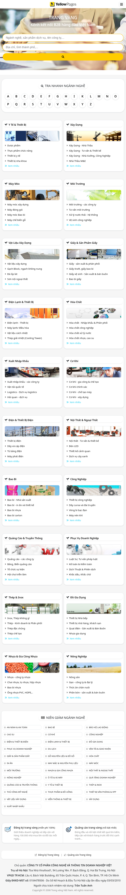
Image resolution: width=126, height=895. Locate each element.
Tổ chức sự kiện (16, 569)
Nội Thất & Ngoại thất (84, 420)
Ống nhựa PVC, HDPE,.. (20, 692)
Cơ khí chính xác (78, 386)
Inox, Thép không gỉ (18, 618)
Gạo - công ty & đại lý (81, 682)
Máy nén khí (76, 515)
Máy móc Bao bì (16, 214)
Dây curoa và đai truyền (82, 505)
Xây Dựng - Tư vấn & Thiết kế (85, 150)
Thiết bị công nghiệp (80, 499)
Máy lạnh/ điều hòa (18, 327)
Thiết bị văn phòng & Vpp (102, 791)
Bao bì (12, 479)
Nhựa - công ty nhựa (18, 677)
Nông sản (74, 677)
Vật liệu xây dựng (20, 243)
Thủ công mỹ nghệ (17, 791)
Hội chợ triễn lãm (17, 574)
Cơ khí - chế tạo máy (80, 392)
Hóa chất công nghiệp (81, 327)
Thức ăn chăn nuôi (79, 687)
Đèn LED (74, 446)
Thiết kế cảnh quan (79, 451)
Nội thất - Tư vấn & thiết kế (84, 440)
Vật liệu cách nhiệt (17, 333)
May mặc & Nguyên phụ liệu (63, 763)
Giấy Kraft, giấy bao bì (81, 268)
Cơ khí (74, 361)
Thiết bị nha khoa (17, 160)
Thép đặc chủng (16, 628)
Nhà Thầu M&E (77, 160)
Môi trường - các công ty (82, 204)
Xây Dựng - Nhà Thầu (81, 145)
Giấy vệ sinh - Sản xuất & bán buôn (88, 273)
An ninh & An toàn (17, 727)
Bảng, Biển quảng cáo (19, 564)
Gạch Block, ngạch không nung (24, 268)
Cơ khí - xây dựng (78, 397)
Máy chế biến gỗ (16, 220)
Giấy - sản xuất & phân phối (84, 263)
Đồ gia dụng (78, 597)
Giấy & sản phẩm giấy (83, 243)
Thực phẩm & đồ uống (60, 791)
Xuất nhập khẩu (19, 361)
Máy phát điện (15, 456)
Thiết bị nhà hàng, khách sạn (85, 623)
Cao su (10, 734)
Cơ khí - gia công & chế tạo (84, 381)
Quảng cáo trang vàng (95, 827)
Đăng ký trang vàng (34, 827)
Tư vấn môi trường (79, 209)
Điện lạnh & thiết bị (21, 302)
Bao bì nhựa (14, 510)
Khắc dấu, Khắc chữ (80, 574)
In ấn (10, 763)
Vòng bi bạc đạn (78, 510)
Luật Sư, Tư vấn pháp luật (83, 559)
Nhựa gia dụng (77, 633)
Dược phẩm (13, 145)
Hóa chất (76, 302)
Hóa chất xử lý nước (80, 333)
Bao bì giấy (75, 279)
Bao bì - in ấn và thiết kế (20, 505)
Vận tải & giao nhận (100, 748)
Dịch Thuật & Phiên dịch (82, 569)
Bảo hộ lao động (98, 727)
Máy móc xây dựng (18, 204)
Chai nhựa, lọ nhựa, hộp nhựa (24, 682)
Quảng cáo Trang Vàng (79, 854)
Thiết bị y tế (13, 155)
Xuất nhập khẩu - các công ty (23, 381)
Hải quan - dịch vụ (17, 397)
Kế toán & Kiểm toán (80, 564)
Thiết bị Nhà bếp (78, 618)
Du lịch (52, 748)
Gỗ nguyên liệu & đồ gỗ (61, 756)
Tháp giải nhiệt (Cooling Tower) (24, 338)
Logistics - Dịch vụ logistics (22, 392)
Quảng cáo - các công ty (20, 559)
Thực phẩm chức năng (19, 150)
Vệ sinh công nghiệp (80, 220)
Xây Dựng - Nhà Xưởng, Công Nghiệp (89, 155)
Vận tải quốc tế (15, 386)
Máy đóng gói (15, 209)
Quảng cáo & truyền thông (26, 538)
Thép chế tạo (14, 633)
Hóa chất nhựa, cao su (81, 338)
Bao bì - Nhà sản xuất (19, 499)
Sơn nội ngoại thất (17, 279)
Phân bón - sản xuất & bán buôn (87, 692)
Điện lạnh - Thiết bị (17, 322)
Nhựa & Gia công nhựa (23, 656)
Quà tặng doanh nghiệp (102, 777)
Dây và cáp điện (16, 446)
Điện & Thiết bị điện (21, 420)
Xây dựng (76, 124)
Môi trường (77, 184)
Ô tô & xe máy (55, 777)
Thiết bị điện (14, 440)
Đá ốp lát (12, 273)
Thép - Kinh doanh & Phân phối (24, 623)
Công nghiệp (78, 479)
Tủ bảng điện (14, 451)
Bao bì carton (14, 515)
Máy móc (14, 184)
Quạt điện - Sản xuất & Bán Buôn (87, 628)
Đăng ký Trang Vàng (48, 854)
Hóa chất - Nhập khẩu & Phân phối (88, 322)
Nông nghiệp (78, 656)
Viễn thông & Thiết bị (59, 799)
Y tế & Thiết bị (17, 124)
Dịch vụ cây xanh (78, 456)
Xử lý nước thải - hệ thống (83, 214)
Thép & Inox (16, 597)
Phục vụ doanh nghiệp (84, 538)
